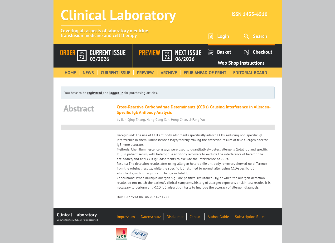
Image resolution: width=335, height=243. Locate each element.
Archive (169, 72)
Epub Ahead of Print (205, 72)
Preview (145, 72)
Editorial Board (250, 72)
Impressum (126, 216)
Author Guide (218, 216)
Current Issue (115, 72)
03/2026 (99, 59)
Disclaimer (175, 216)
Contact (195, 216)
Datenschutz (151, 216)
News (88, 72)
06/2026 (184, 59)
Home (70, 72)
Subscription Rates (250, 216)
